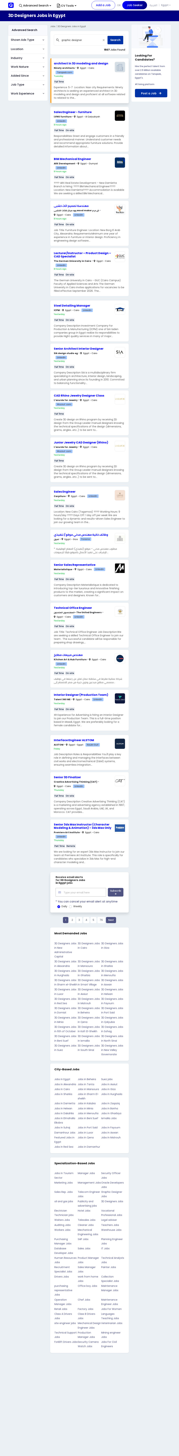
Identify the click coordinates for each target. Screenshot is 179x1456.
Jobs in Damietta (64, 1103)
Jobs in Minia (85, 1108)
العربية (153, 5)
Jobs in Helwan (63, 1108)
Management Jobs (89, 1182)
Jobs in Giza (108, 1088)
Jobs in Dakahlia (64, 1113)
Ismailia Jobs (109, 1117)
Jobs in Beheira (87, 1078)
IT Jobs (105, 1248)
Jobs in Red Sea (63, 1146)
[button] (35, 6)
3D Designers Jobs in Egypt (72, 26)
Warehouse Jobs (111, 1229)
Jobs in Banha (109, 1108)
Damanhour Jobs (64, 1132)
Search (115, 40)
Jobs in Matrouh (111, 1137)
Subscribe (115, 892)
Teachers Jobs (110, 1224)
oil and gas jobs (63, 1200)
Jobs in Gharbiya (111, 1113)
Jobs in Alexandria (65, 1083)
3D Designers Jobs (112, 1200)
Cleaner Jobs (86, 1224)
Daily (64, 906)
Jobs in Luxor (85, 1132)
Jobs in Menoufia (88, 1113)
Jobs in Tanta (86, 1083)
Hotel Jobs (84, 1210)
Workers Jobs (62, 1229)
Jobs (52, 26)
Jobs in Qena (86, 1137)
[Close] (104, 40)
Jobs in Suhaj (62, 1127)
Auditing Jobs (62, 1224)
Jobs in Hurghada (111, 1093)
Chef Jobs (84, 1299)
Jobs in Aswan (109, 1132)
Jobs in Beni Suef (88, 1117)
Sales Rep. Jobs (63, 1191)
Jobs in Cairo (62, 1088)
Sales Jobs (84, 1248)
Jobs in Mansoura (88, 1088)
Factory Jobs (85, 1308)
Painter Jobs (108, 1266)
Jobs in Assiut (109, 1083)
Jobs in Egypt (62, 1078)
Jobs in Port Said (88, 1127)
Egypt (165, 5)
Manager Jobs (86, 1172)
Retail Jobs (60, 1308)
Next (111, 919)
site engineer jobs (65, 1322)
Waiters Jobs (62, 1219)
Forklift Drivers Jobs (66, 1341)
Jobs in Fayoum (110, 1127)
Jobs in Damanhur (89, 1146)
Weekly (77, 906)
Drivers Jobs (61, 1276)
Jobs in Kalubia (87, 1103)
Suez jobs (107, 1078)
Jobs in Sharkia (63, 1093)
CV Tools (66, 6)
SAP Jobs (83, 1238)
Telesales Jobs (86, 1219)
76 (101, 919)
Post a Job (151, 93)
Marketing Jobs (63, 1182)
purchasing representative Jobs (63, 1290)
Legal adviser (109, 1219)
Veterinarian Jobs (111, 1322)
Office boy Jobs (87, 1285)
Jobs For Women (111, 1308)
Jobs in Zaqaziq (110, 1103)
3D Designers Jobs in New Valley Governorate (112, 1049)
